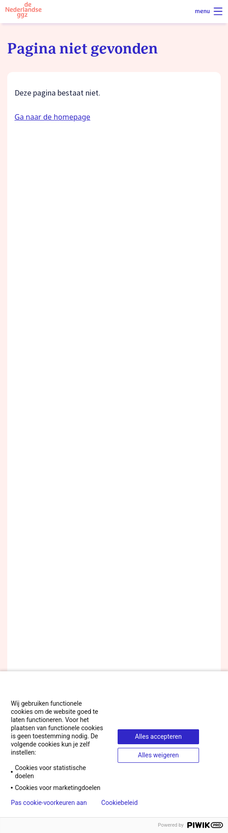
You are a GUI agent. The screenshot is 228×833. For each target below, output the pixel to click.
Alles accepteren (158, 736)
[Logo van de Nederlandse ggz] (23, 11)
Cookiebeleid (119, 802)
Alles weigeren (158, 755)
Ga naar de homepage (52, 117)
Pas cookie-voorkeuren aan (49, 802)
